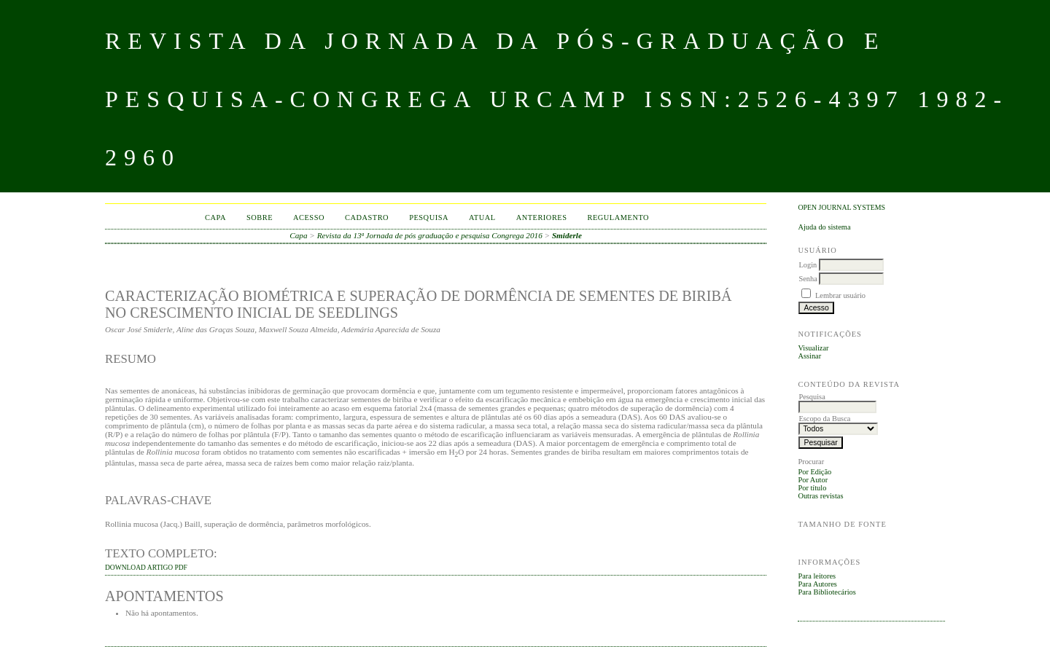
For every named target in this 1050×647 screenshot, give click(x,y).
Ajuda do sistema (824, 227)
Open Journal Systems (841, 207)
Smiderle (567, 235)
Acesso (308, 217)
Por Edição (814, 472)
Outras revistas (820, 496)
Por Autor (813, 480)
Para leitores (817, 576)
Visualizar (813, 348)
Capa (215, 217)
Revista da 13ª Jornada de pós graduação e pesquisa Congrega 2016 (429, 235)
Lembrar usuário (840, 295)
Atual (482, 217)
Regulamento (619, 217)
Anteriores (541, 217)
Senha (807, 279)
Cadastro (367, 217)
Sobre (259, 217)
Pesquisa (428, 217)
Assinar (809, 356)
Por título (812, 488)
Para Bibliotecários (826, 592)
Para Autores (817, 584)
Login (807, 265)
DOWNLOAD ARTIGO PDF (146, 567)
